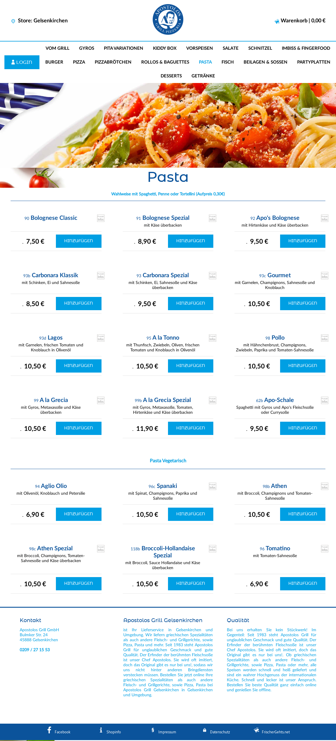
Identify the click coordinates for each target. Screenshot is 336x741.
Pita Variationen (123, 49)
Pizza (79, 63)
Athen (279, 487)
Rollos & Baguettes (165, 63)
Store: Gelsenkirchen (39, 21)
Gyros (86, 49)
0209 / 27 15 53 (35, 651)
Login (24, 63)
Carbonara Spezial (166, 276)
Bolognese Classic (54, 219)
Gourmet (279, 276)
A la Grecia (54, 401)
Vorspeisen (199, 49)
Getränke (203, 77)
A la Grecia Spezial (167, 401)
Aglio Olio (54, 487)
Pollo (278, 339)
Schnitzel (260, 49)
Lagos (55, 339)
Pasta (205, 63)
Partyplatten (313, 63)
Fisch (228, 63)
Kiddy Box (165, 49)
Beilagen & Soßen (265, 63)
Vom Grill (57, 49)
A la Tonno (165, 339)
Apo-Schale (279, 401)
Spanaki (167, 487)
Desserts (171, 77)
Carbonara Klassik (55, 276)
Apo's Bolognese (278, 219)
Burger (54, 63)
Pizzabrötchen (113, 63)
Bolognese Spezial (165, 219)
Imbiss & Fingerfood (306, 49)
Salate (231, 49)
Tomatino (278, 549)
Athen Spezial (55, 549)
